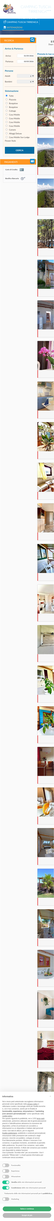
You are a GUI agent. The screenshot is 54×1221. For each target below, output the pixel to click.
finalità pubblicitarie (9, 1133)
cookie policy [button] (7, 1116)
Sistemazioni (13, 27)
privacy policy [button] (32, 1104)
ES (36, 18)
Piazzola (12, 99)
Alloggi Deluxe (15, 133)
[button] (50, 1096)
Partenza (9, 61)
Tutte (11, 96)
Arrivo (8, 56)
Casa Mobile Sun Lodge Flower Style (17, 139)
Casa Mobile (14, 114)
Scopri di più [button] (27, 1215)
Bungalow (13, 103)
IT (19, 18)
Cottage (12, 111)
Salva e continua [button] (27, 1209)
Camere (12, 129)
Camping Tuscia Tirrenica (21, 22)
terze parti (40, 1118)
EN (24, 18)
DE (30, 18)
